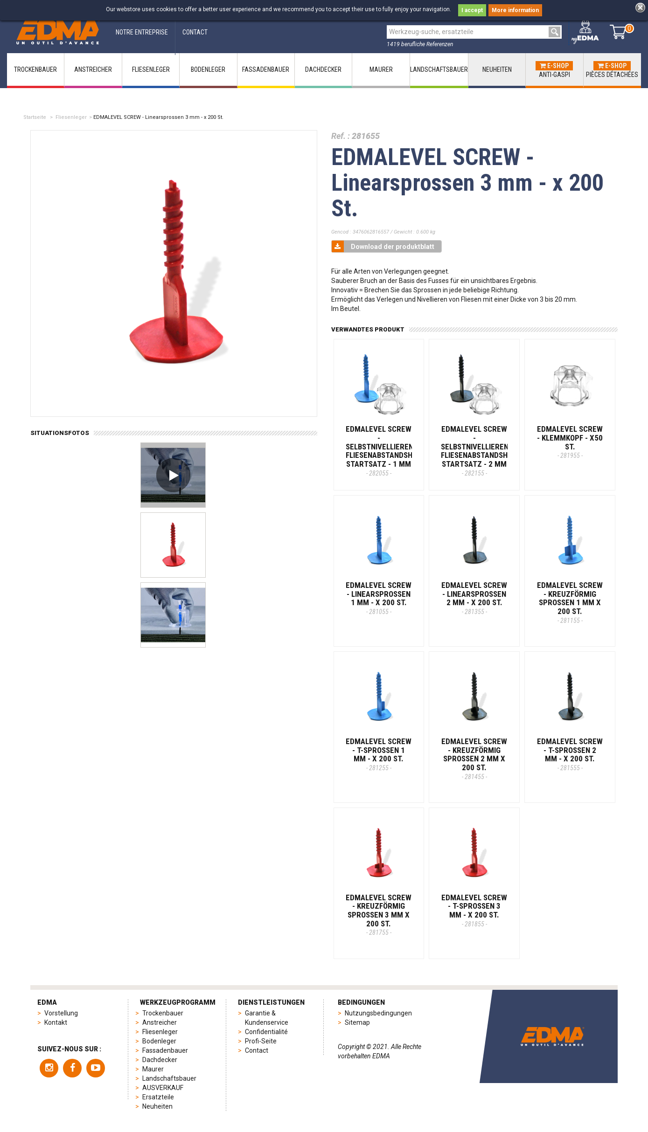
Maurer (153, 1069)
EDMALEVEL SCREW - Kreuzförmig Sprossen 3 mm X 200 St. (378, 915)
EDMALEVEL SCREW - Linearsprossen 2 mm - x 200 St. (474, 597)
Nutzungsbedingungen (378, 1013)
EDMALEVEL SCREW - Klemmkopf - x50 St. (570, 441)
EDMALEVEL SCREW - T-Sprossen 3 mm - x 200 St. (474, 910)
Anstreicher (159, 1022)
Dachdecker (159, 1059)
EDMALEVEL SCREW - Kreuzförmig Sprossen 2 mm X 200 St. (474, 758)
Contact (256, 1050)
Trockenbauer (162, 1013)
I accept (472, 10)
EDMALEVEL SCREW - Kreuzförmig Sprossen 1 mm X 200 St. (570, 602)
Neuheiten (157, 1106)
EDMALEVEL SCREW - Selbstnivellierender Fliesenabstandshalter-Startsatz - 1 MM (391, 450)
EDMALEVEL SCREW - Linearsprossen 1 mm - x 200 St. (378, 597)
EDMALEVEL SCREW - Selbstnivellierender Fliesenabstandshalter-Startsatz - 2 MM (486, 450)
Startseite (34, 117)
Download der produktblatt (383, 246)
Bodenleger (159, 1041)
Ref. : (340, 136)
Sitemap (357, 1022)
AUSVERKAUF (162, 1087)
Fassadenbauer (165, 1050)
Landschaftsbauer (169, 1078)
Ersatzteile (158, 1097)
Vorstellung (61, 1013)
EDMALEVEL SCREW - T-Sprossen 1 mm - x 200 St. (378, 754)
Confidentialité (266, 1031)
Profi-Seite (261, 1041)
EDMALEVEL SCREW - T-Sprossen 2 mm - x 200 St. (570, 754)
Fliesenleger (71, 117)
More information (515, 10)
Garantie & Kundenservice (266, 1017)
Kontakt (55, 1022)
